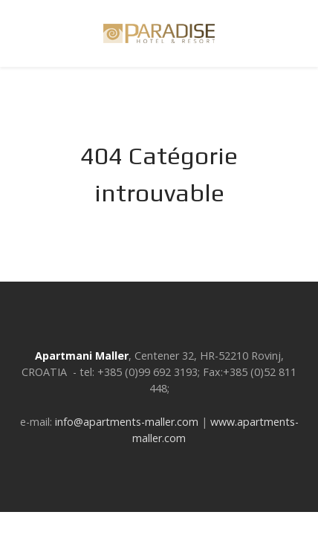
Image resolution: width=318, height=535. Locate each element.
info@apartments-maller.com (126, 422)
